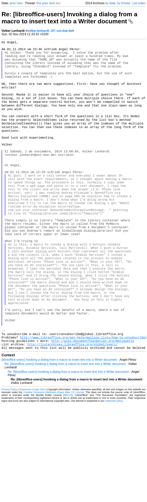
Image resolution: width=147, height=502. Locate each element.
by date (110, 3)
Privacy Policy (9, 455)
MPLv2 (68, 460)
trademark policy (114, 466)
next (19, 3)
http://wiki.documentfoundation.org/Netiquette (92, 405)
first (38, 3)
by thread (123, 3)
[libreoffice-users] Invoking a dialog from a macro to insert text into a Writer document (59, 425)
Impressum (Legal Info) (32, 455)
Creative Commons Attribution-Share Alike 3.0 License (53, 458)
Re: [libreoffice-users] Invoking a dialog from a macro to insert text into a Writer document (69, 18)
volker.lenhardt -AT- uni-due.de (49, 30)
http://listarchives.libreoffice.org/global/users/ (72, 409)
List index (138, 3)
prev (13, 3)
